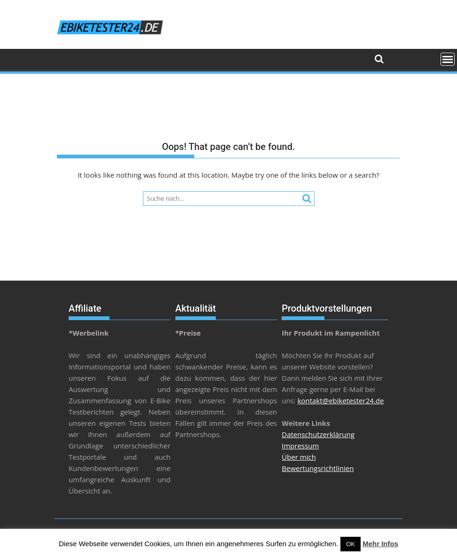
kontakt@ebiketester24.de (341, 400)
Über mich (299, 457)
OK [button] (350, 544)
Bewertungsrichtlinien (318, 468)
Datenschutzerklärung (318, 434)
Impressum (300, 445)
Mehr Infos (380, 544)
